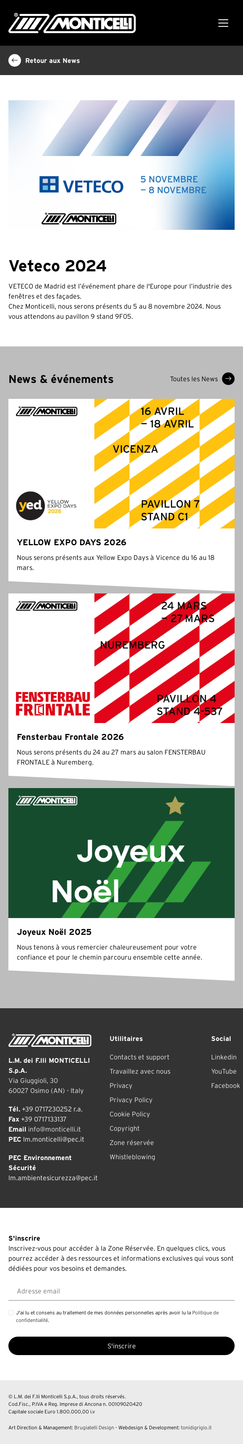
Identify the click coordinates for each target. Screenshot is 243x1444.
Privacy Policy (131, 1099)
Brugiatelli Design (94, 1427)
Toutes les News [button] (202, 378)
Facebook (225, 1085)
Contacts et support (140, 1057)
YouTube (224, 1071)
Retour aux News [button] (44, 60)
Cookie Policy (130, 1114)
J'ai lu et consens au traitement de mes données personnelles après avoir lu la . (117, 1316)
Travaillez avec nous (140, 1071)
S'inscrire (121, 1346)
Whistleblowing (132, 1156)
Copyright (125, 1128)
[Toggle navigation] (223, 23)
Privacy (121, 1085)
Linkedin (224, 1057)
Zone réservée (132, 1142)
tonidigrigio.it (196, 1427)
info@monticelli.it (54, 1129)
